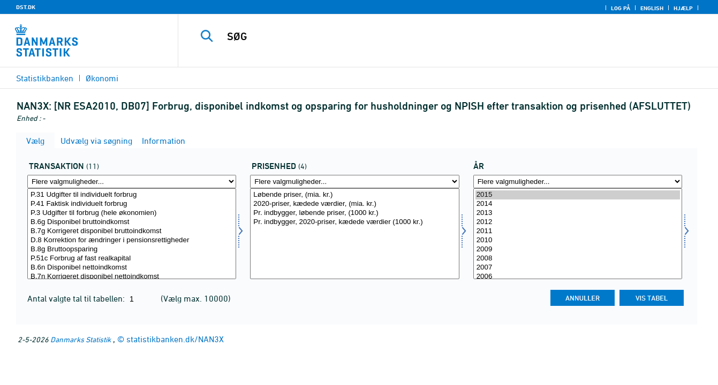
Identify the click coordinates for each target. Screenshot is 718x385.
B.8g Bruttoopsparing (131, 249)
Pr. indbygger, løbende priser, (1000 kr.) (354, 213)
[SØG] (436, 36)
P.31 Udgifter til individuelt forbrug (131, 194)
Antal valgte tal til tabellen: (77, 298)
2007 (577, 267)
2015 (577, 194)
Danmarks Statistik (80, 339)
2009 (577, 249)
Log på (620, 8)
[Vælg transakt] (131, 233)
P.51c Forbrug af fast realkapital (131, 258)
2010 (577, 240)
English (651, 8)
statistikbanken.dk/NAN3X (175, 339)
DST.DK (25, 7)
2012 (577, 222)
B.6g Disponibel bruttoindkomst (131, 222)
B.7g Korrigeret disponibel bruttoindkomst (131, 231)
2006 (577, 276)
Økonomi (102, 78)
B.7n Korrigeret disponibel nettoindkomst (131, 276)
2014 (577, 204)
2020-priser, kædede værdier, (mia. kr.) (354, 204)
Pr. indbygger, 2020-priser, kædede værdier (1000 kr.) (354, 222)
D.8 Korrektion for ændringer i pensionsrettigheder (131, 240)
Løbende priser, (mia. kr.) (354, 194)
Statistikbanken (44, 78)
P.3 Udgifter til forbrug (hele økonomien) (131, 213)
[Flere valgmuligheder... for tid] (577, 181)
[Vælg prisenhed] (354, 233)
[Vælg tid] (577, 233)
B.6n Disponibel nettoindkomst (131, 267)
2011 (577, 231)
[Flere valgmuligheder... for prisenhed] (354, 181)
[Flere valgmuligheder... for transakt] (131, 181)
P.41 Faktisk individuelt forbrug (131, 204)
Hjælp (683, 8)
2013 (577, 213)
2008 (577, 258)
